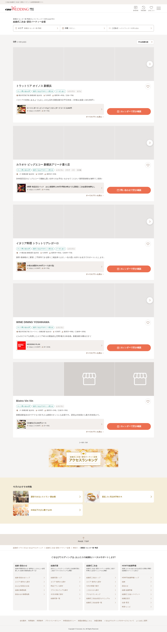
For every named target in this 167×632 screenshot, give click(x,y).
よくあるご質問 (141, 621)
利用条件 (40, 621)
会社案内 (23, 621)
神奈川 (75, 548)
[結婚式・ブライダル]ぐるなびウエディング (28, 548)
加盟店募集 (98, 621)
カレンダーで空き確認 (129, 111)
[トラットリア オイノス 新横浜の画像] (83, 64)
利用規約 (31, 621)
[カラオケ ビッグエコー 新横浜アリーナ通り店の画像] (83, 143)
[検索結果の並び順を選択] (145, 42)
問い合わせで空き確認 (129, 190)
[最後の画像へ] (150, 64)
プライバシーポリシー (53, 621)
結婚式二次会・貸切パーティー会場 (58, 548)
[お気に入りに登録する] (148, 86)
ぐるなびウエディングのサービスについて (119, 621)
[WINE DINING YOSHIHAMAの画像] (83, 300)
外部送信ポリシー (69, 621)
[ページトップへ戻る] (83, 539)
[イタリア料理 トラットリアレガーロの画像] (83, 221)
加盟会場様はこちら (85, 621)
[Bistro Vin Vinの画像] (83, 379)
